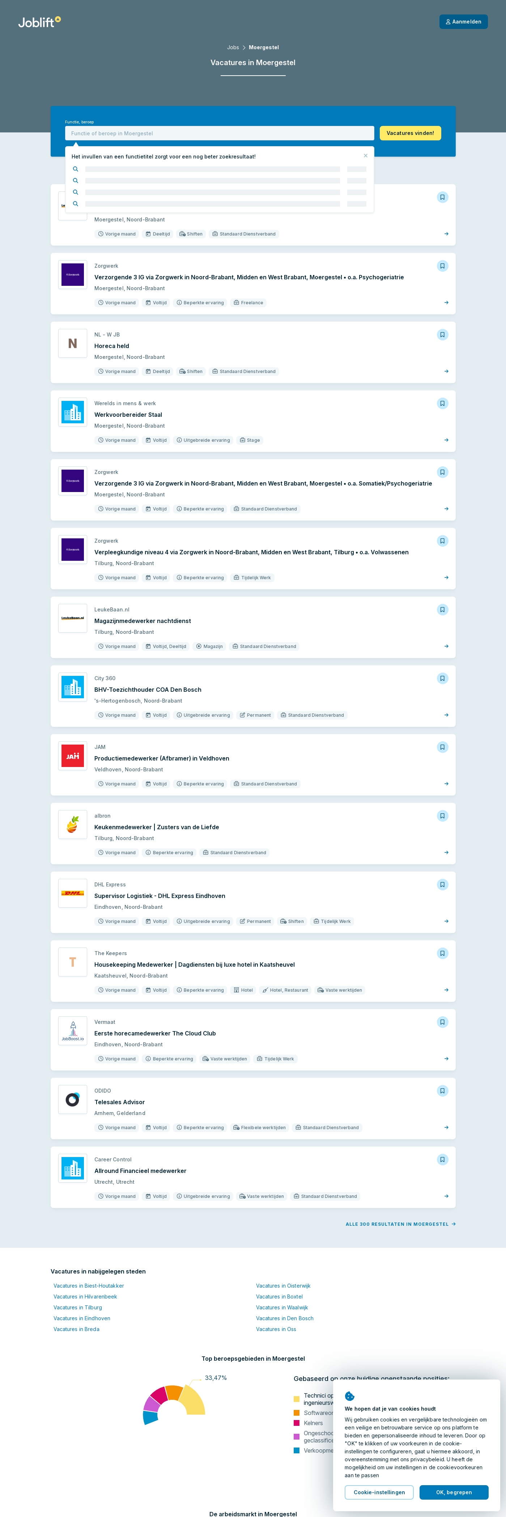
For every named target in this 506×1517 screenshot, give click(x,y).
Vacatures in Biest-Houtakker (89, 1286)
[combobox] (219, 133)
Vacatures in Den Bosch (285, 1318)
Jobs (233, 47)
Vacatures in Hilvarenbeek (86, 1296)
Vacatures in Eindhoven (82, 1318)
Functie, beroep (79, 122)
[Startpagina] (39, 21)
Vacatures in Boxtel (279, 1296)
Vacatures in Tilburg (78, 1307)
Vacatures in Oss (276, 1329)
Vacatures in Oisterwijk (283, 1286)
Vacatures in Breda (76, 1329)
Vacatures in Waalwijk (282, 1307)
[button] (410, 133)
